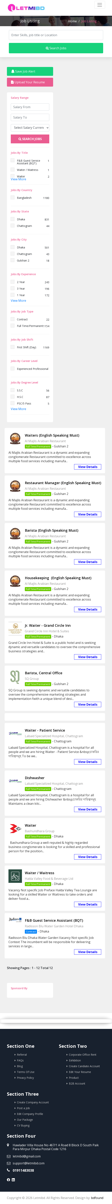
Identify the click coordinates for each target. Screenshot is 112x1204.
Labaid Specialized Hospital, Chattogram (54, 736)
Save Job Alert (23, 71)
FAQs (20, 1060)
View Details (87, 467)
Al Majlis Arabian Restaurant (45, 441)
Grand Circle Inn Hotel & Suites (47, 631)
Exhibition (75, 1060)
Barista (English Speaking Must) (51, 530)
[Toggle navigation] (99, 5)
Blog (20, 1066)
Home (72, 21)
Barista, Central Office (43, 673)
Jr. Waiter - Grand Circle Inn (48, 625)
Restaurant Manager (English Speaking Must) (63, 482)
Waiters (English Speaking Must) (52, 435)
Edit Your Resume (80, 1072)
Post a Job (23, 1108)
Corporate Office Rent (82, 1054)
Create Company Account (33, 1102)
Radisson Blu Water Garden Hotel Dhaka (54, 926)
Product (74, 1078)
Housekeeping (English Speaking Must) (58, 578)
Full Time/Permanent (38, 446)
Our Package (25, 1119)
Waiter (30, 825)
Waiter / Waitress (39, 873)
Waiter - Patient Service (45, 730)
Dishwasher (34, 777)
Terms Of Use (25, 1072)
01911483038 (23, 1170)
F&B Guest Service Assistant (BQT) (54, 920)
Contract (31, 931)
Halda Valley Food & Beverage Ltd (49, 878)
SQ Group (32, 679)
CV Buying (23, 1125)
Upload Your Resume (28, 82)
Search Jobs (56, 48)
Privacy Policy (25, 1078)
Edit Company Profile (30, 1114)
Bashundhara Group (39, 831)
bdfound (97, 1198)
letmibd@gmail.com (27, 1156)
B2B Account (77, 1083)
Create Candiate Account (84, 1066)
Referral (22, 1054)
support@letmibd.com (28, 1163)
